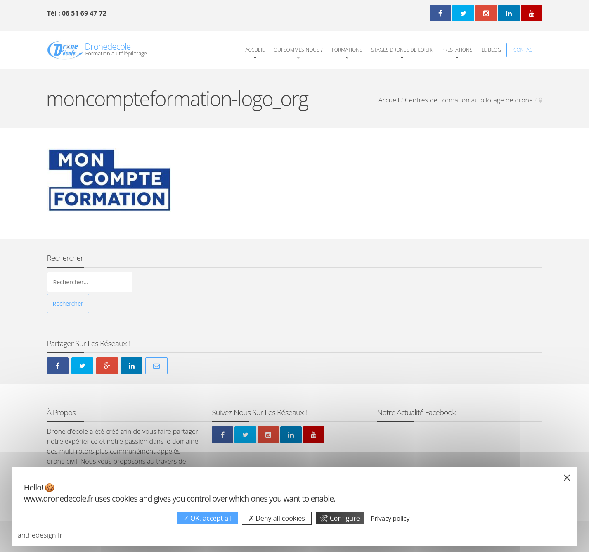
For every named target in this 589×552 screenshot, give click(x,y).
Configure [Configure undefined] (340, 518)
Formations (347, 49)
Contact (524, 49)
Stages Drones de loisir (402, 49)
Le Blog (491, 49)
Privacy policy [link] (390, 518)
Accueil (255, 49)
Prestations (457, 49)
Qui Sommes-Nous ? (298, 49)
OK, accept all (207, 518)
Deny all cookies (276, 518)
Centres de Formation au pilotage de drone (469, 100)
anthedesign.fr (40, 535)
